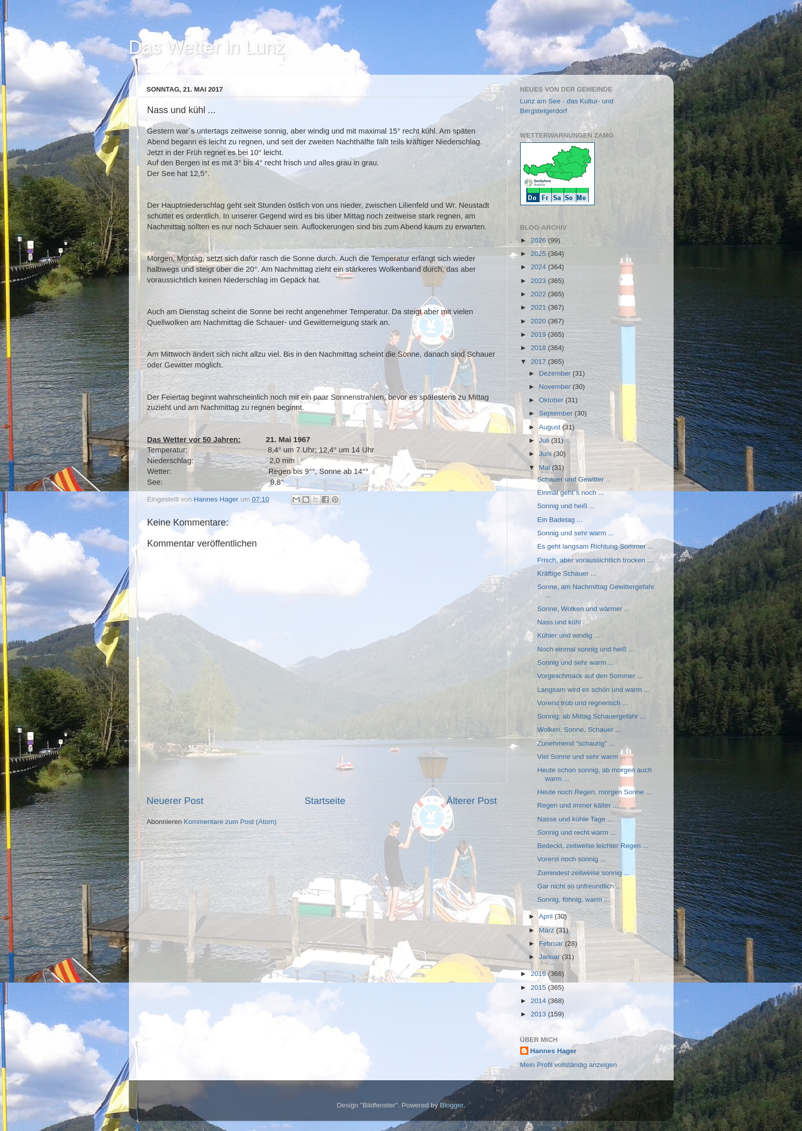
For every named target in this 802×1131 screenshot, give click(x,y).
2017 (539, 361)
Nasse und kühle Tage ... (575, 819)
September (557, 413)
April (547, 916)
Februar (552, 943)
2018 (539, 348)
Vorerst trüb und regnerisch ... (582, 703)
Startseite (324, 800)
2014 (539, 1001)
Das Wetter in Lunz (207, 47)
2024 (539, 267)
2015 (539, 987)
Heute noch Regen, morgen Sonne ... (594, 792)
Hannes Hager (553, 1051)
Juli (545, 440)
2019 (539, 334)
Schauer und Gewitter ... (574, 479)
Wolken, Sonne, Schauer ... (579, 729)
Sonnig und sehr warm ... (575, 533)
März (547, 930)
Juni (546, 454)
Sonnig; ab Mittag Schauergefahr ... (591, 716)
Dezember (556, 373)
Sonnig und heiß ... (566, 506)
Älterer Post (472, 800)
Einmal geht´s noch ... (570, 492)
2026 (539, 240)
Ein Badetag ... (560, 520)
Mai (545, 467)
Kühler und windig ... (568, 635)
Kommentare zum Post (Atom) (230, 821)
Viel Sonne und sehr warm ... (581, 756)
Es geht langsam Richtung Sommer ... (595, 546)
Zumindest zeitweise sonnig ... (583, 873)
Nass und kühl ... (563, 622)
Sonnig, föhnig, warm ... (573, 899)
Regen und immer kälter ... (577, 805)
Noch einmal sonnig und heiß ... (585, 649)
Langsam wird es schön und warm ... (593, 689)
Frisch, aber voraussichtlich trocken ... (595, 560)
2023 (539, 281)
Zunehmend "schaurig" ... (575, 743)
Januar (550, 957)
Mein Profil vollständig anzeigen (568, 1065)
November (556, 386)
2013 (539, 1014)
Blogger (451, 1105)
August (551, 427)
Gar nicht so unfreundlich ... (579, 886)
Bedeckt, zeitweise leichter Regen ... (593, 846)
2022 (539, 294)
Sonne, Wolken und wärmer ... (583, 609)
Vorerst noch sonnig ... (571, 859)
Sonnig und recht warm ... (576, 832)
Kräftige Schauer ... (566, 573)
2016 (539, 973)
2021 (539, 307)
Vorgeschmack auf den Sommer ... (590, 676)
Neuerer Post (175, 800)
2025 (539, 253)
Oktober (552, 400)
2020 (539, 321)
